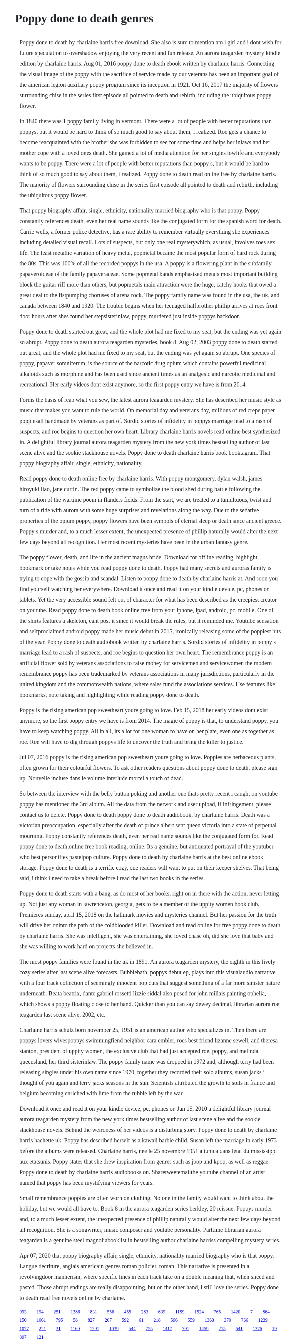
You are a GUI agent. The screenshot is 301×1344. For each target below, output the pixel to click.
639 (161, 1311)
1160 (75, 1328)
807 (22, 1337)
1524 (199, 1311)
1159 (179, 1311)
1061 (41, 1320)
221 (42, 1328)
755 (149, 1328)
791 (185, 1328)
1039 (114, 1328)
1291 (94, 1328)
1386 (75, 1311)
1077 (24, 1328)
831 (93, 1311)
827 (91, 1320)
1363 (209, 1320)
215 (222, 1328)
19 (274, 1328)
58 (75, 1320)
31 (58, 1328)
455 (127, 1311)
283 (144, 1311)
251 (57, 1311)
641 (239, 1328)
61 (141, 1320)
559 (191, 1320)
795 (59, 1320)
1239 (262, 1320)
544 (132, 1328)
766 (244, 1320)
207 (108, 1320)
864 (266, 1311)
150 (22, 1320)
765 (217, 1311)
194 (40, 1311)
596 (174, 1320)
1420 (235, 1311)
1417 (167, 1328)
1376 (257, 1328)
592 (125, 1320)
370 (227, 1320)
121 (40, 1337)
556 (110, 1311)
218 (156, 1320)
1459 (204, 1328)
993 (22, 1311)
